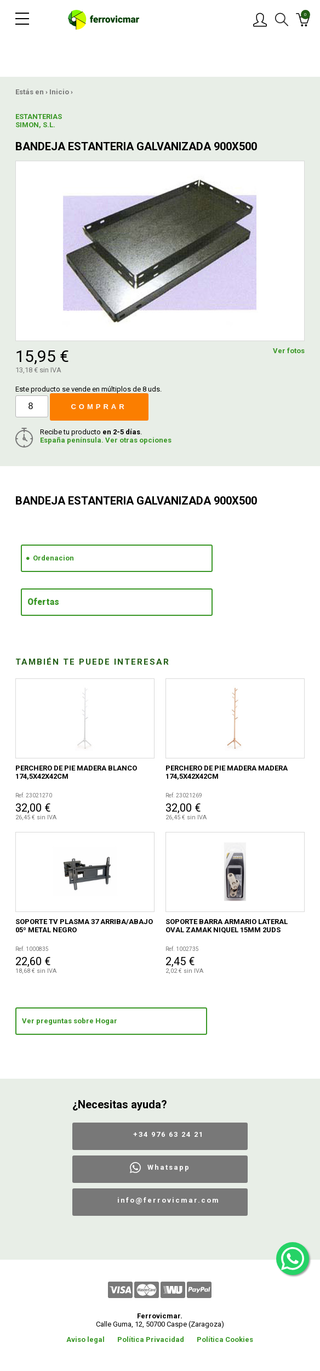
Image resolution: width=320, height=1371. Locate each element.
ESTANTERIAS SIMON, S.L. (38, 120)
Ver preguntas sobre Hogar (69, 1021)
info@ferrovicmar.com (168, 1200)
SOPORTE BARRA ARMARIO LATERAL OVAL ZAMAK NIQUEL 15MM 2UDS (226, 925)
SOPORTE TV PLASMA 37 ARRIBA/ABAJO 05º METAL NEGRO (84, 925)
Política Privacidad (150, 1339)
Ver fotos (289, 351)
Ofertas (43, 602)
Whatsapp (168, 1167)
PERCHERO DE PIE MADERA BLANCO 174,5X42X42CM (76, 772)
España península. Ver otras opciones (106, 440)
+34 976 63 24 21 (168, 1134)
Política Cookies (225, 1339)
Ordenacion (53, 558)
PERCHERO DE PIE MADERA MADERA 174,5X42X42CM (226, 772)
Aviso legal (85, 1339)
